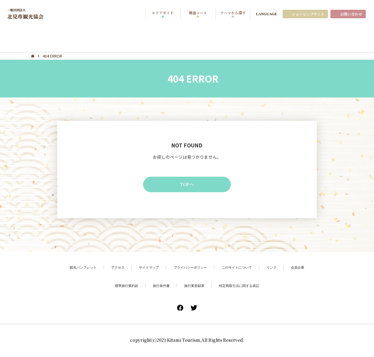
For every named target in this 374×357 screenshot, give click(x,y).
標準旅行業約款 (123, 286)
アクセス (114, 268)
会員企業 (303, 268)
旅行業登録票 (194, 286)
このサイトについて (240, 268)
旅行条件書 (159, 286)
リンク (276, 268)
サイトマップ (147, 268)
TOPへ (186, 184)
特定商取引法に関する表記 (242, 286)
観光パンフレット (77, 268)
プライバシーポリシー (190, 268)
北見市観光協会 (26, 13)
